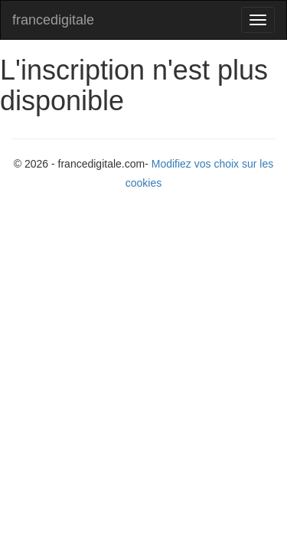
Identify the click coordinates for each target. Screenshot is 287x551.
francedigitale (53, 20)
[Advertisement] (143, 352)
